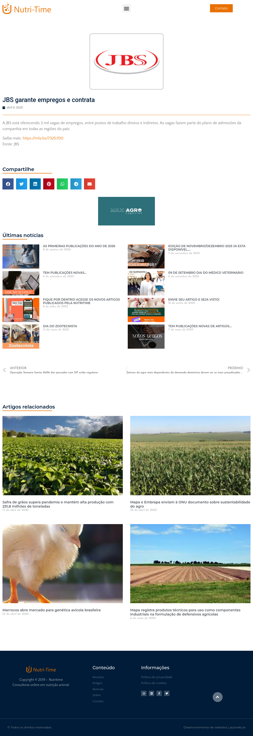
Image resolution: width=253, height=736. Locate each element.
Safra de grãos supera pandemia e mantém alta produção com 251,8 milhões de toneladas (58, 504)
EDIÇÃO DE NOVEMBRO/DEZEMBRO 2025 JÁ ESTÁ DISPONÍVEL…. (206, 247)
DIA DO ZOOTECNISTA (60, 326)
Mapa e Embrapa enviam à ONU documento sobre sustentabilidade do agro (190, 504)
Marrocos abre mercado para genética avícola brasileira (51, 610)
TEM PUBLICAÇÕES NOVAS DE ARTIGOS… (200, 326)
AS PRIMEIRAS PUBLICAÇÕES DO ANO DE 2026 (79, 246)
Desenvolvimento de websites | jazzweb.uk (215, 727)
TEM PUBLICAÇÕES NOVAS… (64, 272)
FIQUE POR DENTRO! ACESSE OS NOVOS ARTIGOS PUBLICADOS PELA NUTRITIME (81, 301)
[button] (127, 8)
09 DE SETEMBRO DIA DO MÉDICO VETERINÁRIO (205, 272)
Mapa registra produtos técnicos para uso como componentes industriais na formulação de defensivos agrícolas (185, 612)
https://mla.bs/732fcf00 (43, 138)
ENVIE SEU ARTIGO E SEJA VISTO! (193, 299)
